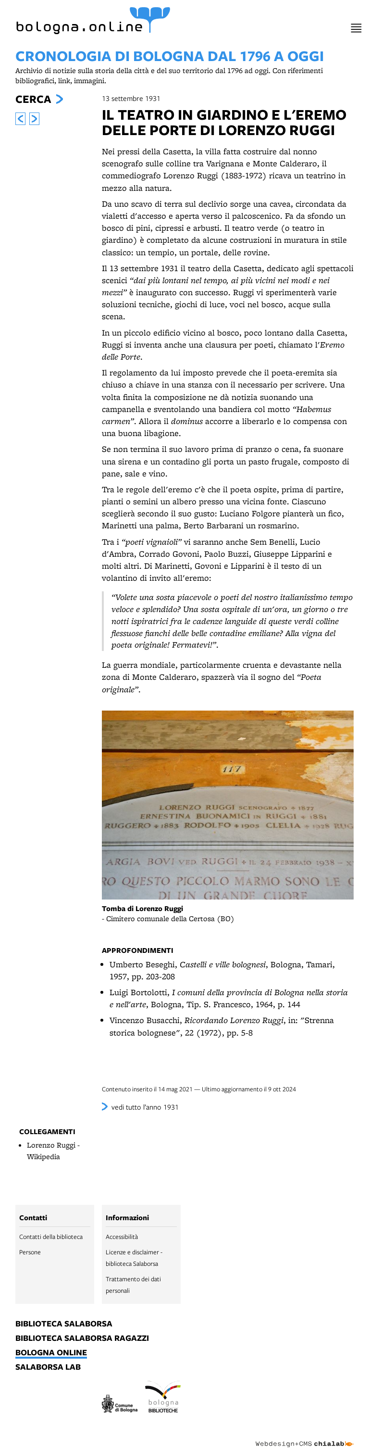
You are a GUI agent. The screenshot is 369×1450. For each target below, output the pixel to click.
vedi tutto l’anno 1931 (145, 1107)
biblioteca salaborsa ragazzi (82, 1338)
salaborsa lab (48, 1367)
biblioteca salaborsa (63, 1324)
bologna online (51, 1353)
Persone (30, 1252)
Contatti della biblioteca (51, 1236)
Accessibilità (122, 1236)
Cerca (33, 99)
